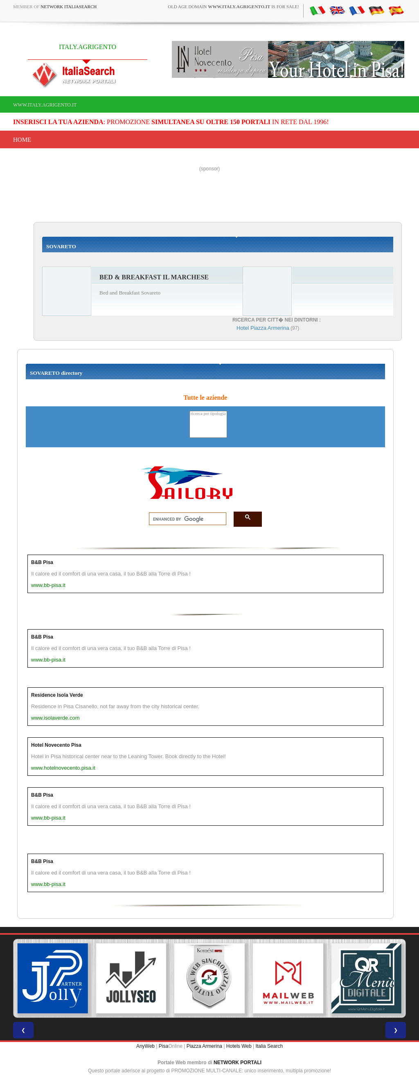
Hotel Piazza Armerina (263, 328)
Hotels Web (239, 1046)
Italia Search (269, 1046)
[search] (185, 519)
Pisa (163, 1046)
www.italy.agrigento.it (45, 105)
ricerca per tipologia (208, 414)
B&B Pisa (42, 562)
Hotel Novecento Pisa (56, 745)
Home (22, 139)
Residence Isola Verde (57, 695)
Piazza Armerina (204, 1046)
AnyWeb (145, 1046)
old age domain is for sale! (233, 6)
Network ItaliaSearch (69, 6)
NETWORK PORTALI (237, 1062)
